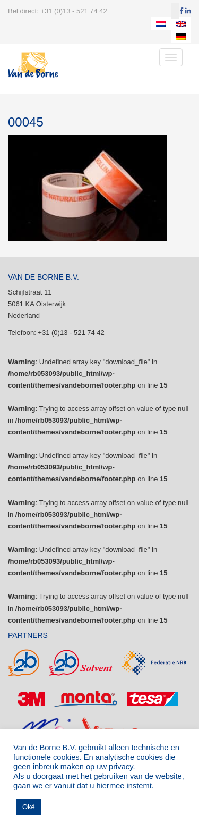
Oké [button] (28, 807)
